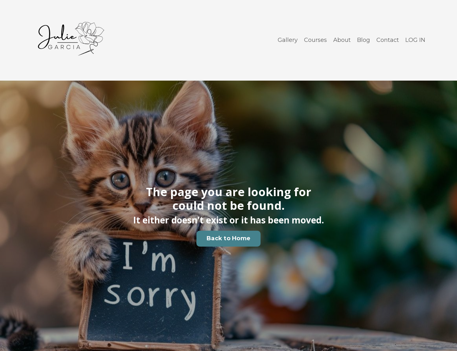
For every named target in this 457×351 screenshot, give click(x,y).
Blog (363, 39)
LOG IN (415, 39)
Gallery (288, 39)
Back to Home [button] (228, 238)
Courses (315, 39)
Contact (387, 39)
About (342, 39)
